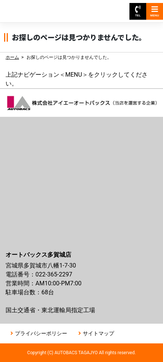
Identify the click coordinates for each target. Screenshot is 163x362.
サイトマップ (98, 333)
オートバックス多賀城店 (40, 7)
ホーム (12, 57)
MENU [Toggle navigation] (154, 11)
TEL (138, 11)
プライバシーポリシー (41, 333)
